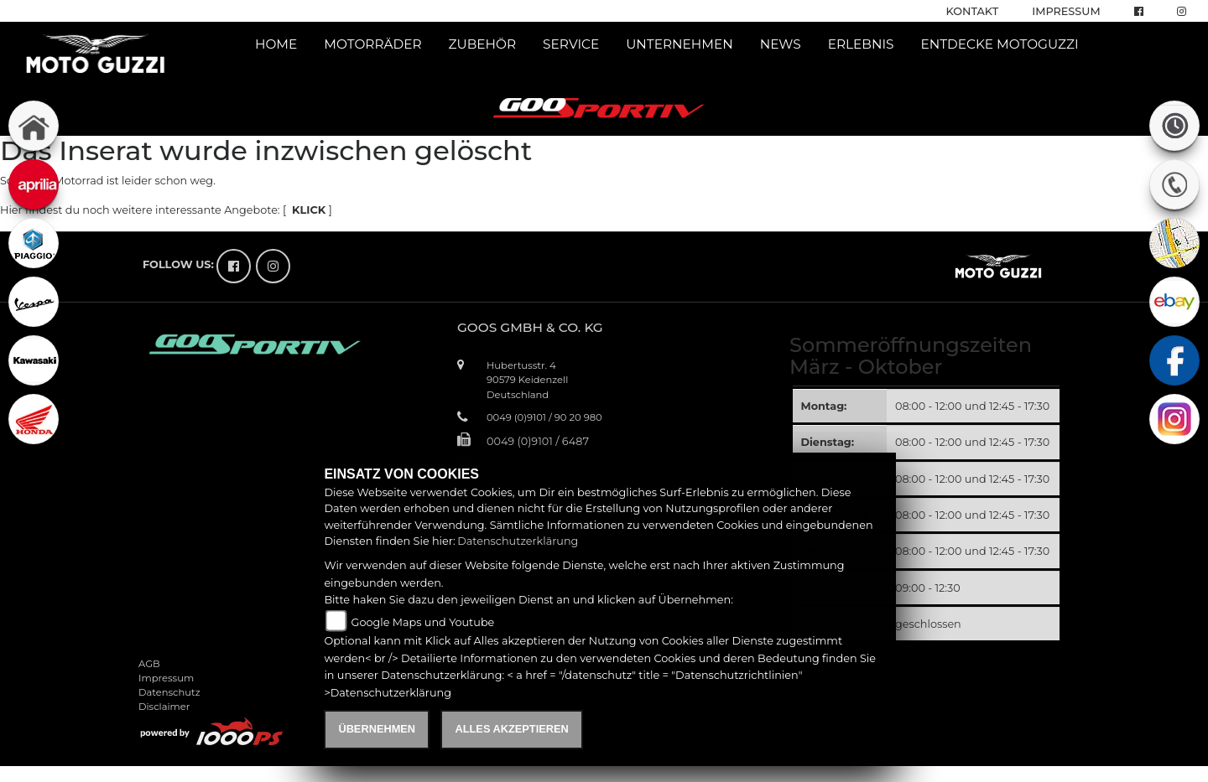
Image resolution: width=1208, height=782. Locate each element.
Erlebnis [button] (861, 44)
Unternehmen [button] (679, 44)
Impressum (1066, 11)
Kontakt (972, 11)
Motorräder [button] (372, 44)
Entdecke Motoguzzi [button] (999, 44)
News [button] (780, 44)
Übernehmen (376, 728)
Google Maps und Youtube (423, 622)
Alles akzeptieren (511, 728)
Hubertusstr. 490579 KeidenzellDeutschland (527, 380)
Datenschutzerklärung (517, 541)
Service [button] (571, 44)
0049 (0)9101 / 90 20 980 (544, 417)
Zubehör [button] (483, 44)
